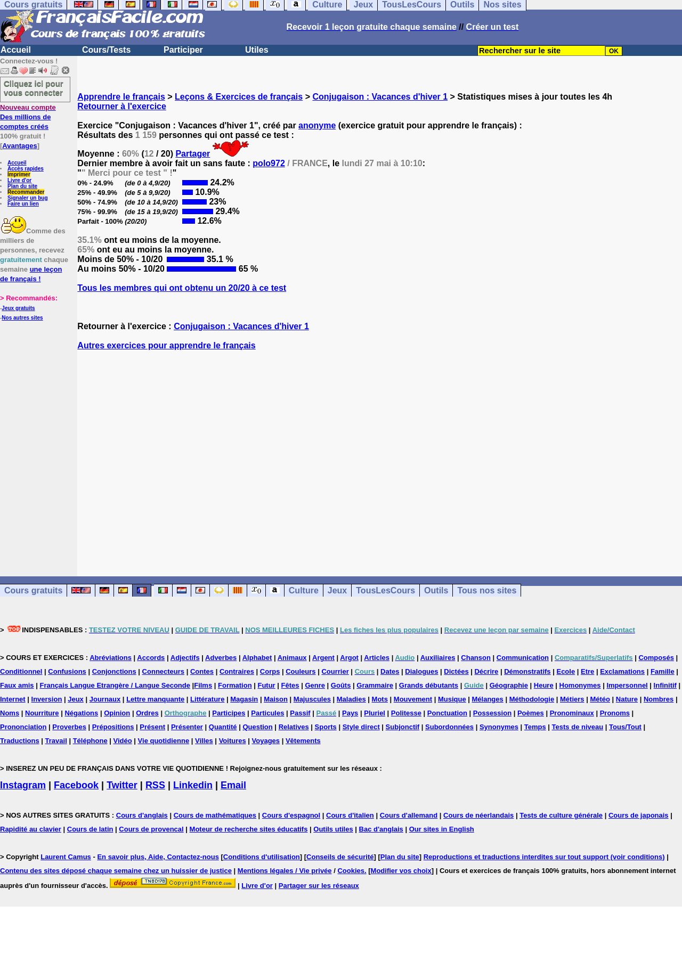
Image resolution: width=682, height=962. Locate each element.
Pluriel (374, 713)
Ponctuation (447, 713)
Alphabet (257, 658)
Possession (492, 713)
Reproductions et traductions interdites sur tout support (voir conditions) (544, 857)
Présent (152, 727)
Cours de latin (90, 829)
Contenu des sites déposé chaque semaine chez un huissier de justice (116, 871)
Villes (204, 741)
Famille (663, 671)
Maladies (351, 699)
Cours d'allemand (409, 815)
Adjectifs (185, 658)
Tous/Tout (625, 727)
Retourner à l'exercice (121, 106)
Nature (627, 699)
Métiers (572, 699)
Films (203, 685)
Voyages (266, 741)
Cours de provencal (151, 829)
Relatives (294, 727)
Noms (9, 713)
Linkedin (193, 785)
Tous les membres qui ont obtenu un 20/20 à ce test (181, 287)
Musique (452, 699)
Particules (267, 713)
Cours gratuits (33, 590)
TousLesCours (385, 590)
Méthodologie (532, 699)
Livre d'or (19, 180)
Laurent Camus (65, 857)
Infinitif (665, 685)
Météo (600, 699)
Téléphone (90, 741)
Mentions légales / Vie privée (285, 871)
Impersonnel (626, 685)
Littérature (207, 699)
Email (233, 785)
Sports (326, 727)
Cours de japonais (638, 815)
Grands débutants (428, 685)
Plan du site (22, 186)
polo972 (269, 163)
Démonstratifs (527, 671)
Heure (544, 685)
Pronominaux (572, 713)
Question (257, 727)
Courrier (334, 671)
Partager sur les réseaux (319, 886)
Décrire (486, 671)
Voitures (232, 741)
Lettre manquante (155, 699)
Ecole (565, 671)
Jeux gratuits (18, 308)
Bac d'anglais (381, 829)
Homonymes (580, 685)
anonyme (317, 125)
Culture (304, 590)
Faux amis (17, 685)
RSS (155, 785)
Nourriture (42, 713)
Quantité (223, 727)
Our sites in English (441, 829)
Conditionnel (21, 671)
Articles (376, 658)
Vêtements (303, 741)
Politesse (406, 713)
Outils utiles (333, 829)
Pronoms (615, 713)
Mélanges (488, 699)
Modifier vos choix (401, 871)
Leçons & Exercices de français (239, 96)
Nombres (658, 699)
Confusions (67, 671)
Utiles (257, 49)
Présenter (187, 727)
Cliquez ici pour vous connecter (33, 88)
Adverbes (221, 658)
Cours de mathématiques (215, 815)
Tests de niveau (578, 727)
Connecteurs (163, 671)
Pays (350, 713)
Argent (323, 658)
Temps (535, 727)
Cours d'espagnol (291, 815)
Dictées (456, 671)
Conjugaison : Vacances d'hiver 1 (380, 96)
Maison (276, 699)
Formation (235, 685)
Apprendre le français (121, 96)
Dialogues (421, 671)
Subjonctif (403, 727)
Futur (266, 685)
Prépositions (113, 727)
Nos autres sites (22, 318)
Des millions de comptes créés (28, 117)
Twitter (122, 785)
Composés (655, 658)
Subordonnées (449, 727)
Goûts (341, 685)
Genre (315, 685)
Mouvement (413, 699)
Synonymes (499, 727)
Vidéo (122, 741)
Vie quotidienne (164, 741)
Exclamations (622, 671)
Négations (81, 713)
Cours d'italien (350, 815)
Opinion (117, 713)
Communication (523, 658)
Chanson (476, 658)
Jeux (337, 590)
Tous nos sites (486, 590)
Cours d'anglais (142, 815)
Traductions (19, 741)
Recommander (25, 192)
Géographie (509, 685)
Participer (183, 49)
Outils (436, 590)
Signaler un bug (27, 198)
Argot (349, 658)
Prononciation (23, 727)
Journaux (105, 699)
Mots (380, 699)
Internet (13, 699)
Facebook (76, 785)
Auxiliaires (438, 658)
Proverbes (69, 727)
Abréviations (111, 658)
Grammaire (374, 685)
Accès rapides (25, 169)
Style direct (361, 727)
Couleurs (300, 671)
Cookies (350, 871)
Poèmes (530, 713)
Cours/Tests (106, 49)
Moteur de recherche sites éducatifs (249, 829)
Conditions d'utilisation (261, 857)
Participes (228, 713)
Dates (389, 671)
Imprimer (18, 174)
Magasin (244, 699)
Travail (56, 741)
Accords (151, 658)
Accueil (16, 49)
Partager (192, 153)
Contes (202, 671)
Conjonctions (114, 671)
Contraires (237, 671)
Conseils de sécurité (340, 857)
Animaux (292, 658)
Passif (300, 713)
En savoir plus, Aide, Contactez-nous (158, 857)
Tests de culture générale (561, 815)
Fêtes (290, 685)
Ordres (147, 713)
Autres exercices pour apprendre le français (166, 345)
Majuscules (312, 699)
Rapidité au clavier (30, 829)
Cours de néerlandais (478, 815)
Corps (270, 671)
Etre (587, 671)
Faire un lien (23, 204)
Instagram (23, 785)
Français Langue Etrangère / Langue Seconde (114, 685)
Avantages (19, 146)
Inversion (46, 699)
